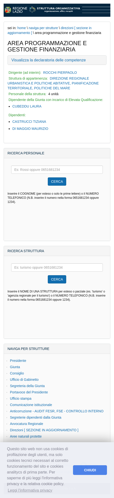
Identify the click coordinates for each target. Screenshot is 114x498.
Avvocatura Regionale (26, 424)
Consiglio (17, 373)
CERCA (57, 181)
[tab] (57, 60)
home (21, 28)
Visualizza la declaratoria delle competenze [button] (48, 60)
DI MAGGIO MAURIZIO (30, 129)
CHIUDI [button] (90, 470)
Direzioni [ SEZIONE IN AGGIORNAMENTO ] (44, 430)
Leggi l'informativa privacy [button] (30, 490)
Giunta (15, 367)
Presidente (18, 361)
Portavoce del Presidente (29, 392)
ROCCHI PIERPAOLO (60, 73)
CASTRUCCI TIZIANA (29, 122)
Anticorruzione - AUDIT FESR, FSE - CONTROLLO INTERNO (57, 411)
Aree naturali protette (26, 436)
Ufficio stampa (20, 398)
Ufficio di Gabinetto (24, 380)
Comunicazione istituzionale (31, 405)
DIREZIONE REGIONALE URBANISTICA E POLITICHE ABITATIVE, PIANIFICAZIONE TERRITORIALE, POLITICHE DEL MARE (53, 83)
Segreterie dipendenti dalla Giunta (35, 417)
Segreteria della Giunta (27, 386)
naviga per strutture (43, 28)
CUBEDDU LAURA (26, 106)
